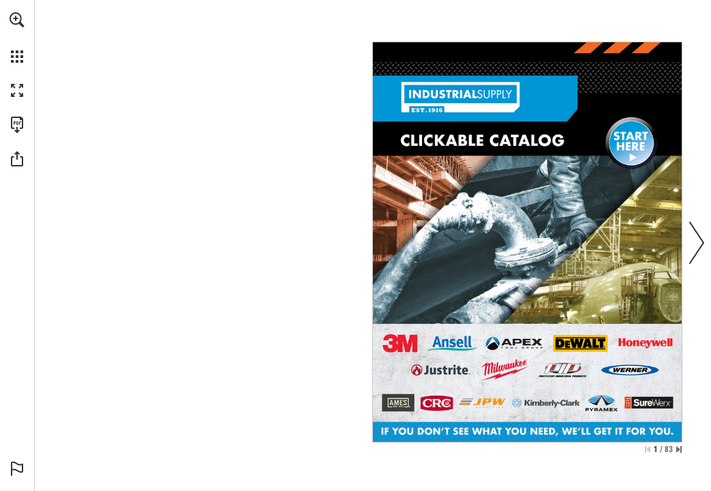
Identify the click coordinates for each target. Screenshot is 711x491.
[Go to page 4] (630, 370)
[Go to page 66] (436, 403)
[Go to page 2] (632, 143)
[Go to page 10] (545, 403)
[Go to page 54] (483, 403)
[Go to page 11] (602, 403)
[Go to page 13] (649, 402)
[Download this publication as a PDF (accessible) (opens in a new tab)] (17, 125)
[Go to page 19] (646, 343)
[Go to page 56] (398, 402)
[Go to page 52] (440, 370)
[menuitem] (17, 37)
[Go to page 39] (452, 343)
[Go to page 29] (505, 369)
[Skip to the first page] (647, 449)
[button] (17, 20)
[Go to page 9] (563, 370)
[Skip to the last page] (679, 449)
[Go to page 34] (514, 343)
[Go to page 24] (580, 343)
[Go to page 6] (400, 343)
